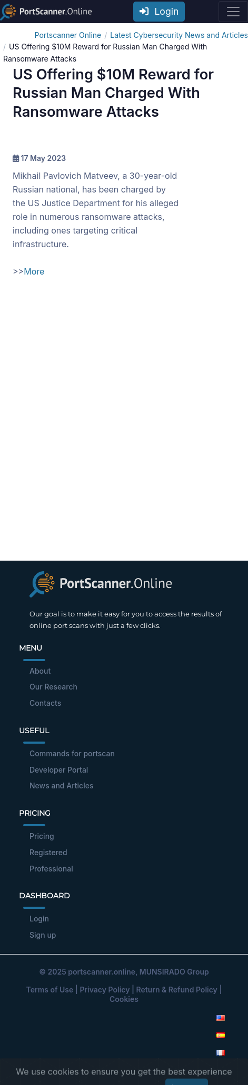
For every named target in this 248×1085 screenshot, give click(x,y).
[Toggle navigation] (233, 11)
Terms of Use (50, 989)
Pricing (41, 836)
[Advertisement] (124, 426)
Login (159, 11)
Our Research (53, 686)
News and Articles (61, 785)
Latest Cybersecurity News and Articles (179, 35)
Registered (48, 852)
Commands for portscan (72, 753)
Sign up (42, 934)
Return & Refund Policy (176, 989)
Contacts (45, 702)
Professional (51, 868)
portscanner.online (101, 971)
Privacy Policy (105, 989)
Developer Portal (58, 769)
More (34, 271)
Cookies (124, 999)
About (40, 670)
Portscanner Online (68, 35)
